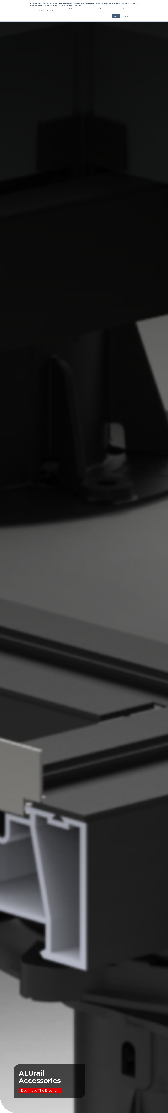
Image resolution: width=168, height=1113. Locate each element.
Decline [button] (125, 16)
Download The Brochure (40, 1090)
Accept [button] (116, 16)
